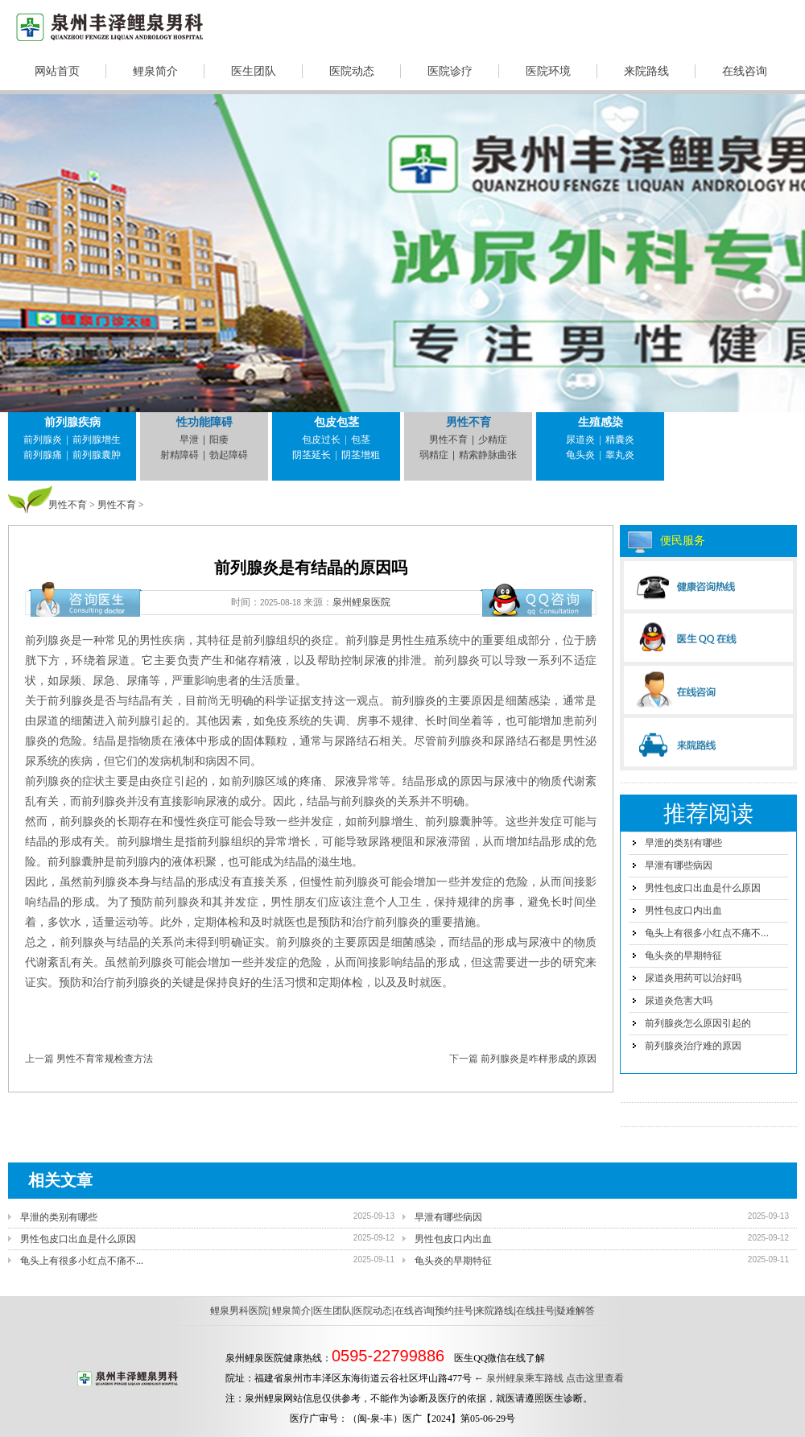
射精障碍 (179, 454)
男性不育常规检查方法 (104, 1058)
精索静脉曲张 (488, 454)
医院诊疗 (450, 71)
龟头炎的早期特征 (683, 955)
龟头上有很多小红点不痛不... (707, 933)
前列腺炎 (42, 439)
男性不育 (468, 422)
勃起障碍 (228, 454)
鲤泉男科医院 (239, 1310)
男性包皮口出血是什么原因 (703, 888)
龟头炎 (580, 454)
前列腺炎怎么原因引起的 (698, 1023)
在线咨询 (744, 71)
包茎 (360, 439)
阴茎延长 (311, 454)
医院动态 (351, 71)
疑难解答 (575, 1310)
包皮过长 (321, 439)
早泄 (189, 439)
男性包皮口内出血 (683, 910)
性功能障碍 (204, 422)
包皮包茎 (336, 422)
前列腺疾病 (72, 422)
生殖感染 (600, 422)
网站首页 (57, 71)
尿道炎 (580, 439)
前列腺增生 (96, 439)
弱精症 (433, 454)
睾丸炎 (619, 454)
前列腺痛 (42, 454)
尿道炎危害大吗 (678, 1000)
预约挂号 (454, 1310)
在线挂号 (535, 1310)
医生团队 (253, 71)
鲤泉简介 (155, 71)
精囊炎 (619, 439)
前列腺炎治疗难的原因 (693, 1045)
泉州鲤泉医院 (361, 602)
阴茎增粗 (360, 454)
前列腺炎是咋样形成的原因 (539, 1058)
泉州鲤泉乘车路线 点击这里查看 (555, 1378)
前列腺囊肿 (96, 454)
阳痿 (219, 439)
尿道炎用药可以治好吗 (693, 978)
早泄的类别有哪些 (683, 843)
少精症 (492, 439)
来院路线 (646, 71)
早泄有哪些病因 (678, 865)
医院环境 (548, 71)
